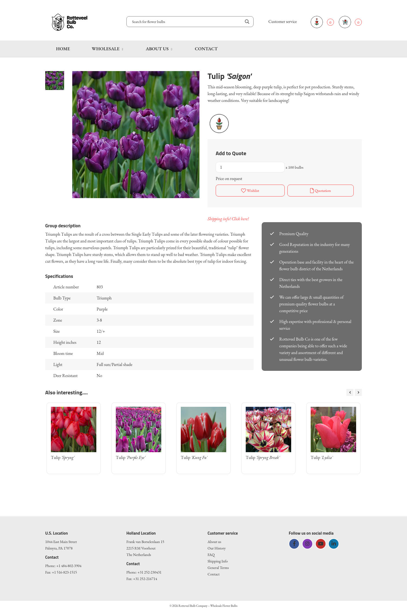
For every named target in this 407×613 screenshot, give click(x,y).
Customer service (282, 21)
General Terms (218, 566)
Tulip (62, 456)
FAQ (211, 553)
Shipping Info (218, 560)
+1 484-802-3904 (68, 564)
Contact (206, 49)
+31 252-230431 (149, 571)
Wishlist (250, 190)
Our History (217, 547)
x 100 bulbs (294, 167)
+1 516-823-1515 (64, 571)
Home (63, 49)
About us (157, 49)
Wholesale (106, 49)
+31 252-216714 (145, 577)
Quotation (320, 190)
